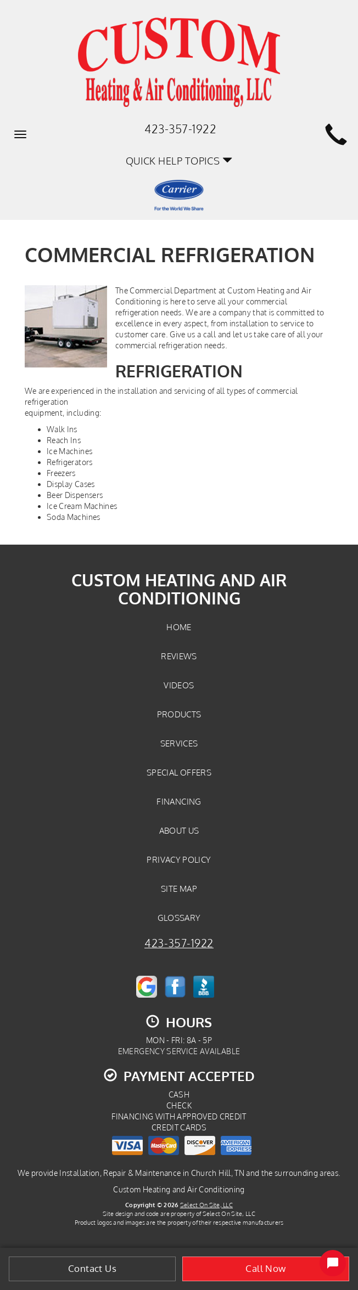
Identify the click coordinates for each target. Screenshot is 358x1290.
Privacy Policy (179, 859)
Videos (179, 685)
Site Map (179, 888)
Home (178, 627)
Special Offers (179, 772)
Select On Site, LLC (206, 1205)
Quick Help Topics (179, 160)
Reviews (179, 656)
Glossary (179, 918)
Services (179, 743)
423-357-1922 (179, 943)
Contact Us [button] (92, 1268)
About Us (179, 830)
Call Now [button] (265, 1268)
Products (179, 714)
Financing (178, 801)
